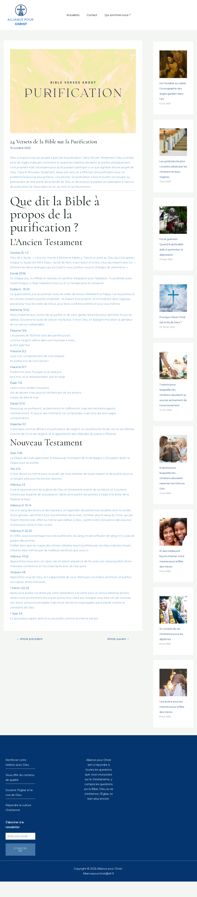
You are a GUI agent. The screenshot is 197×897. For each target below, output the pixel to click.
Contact (92, 15)
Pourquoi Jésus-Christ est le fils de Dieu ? (171, 327)
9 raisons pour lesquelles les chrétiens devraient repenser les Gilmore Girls (172, 493)
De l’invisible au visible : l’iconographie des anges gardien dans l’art (172, 94)
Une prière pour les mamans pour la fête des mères (173, 722)
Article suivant (117, 639)
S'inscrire (20, 865)
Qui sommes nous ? (115, 15)
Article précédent (31, 639)
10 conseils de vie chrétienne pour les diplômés (172, 649)
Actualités (75, 15)
